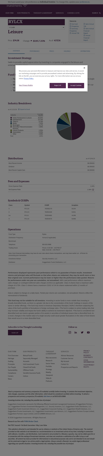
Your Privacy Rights (26, 85)
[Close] (84, 67)
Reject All (57, 85)
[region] (51, 78)
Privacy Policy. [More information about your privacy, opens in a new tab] (29, 78)
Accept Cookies (75, 85)
